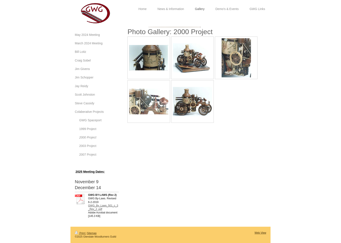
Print (80, 233)
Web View (260, 232)
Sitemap (92, 233)
